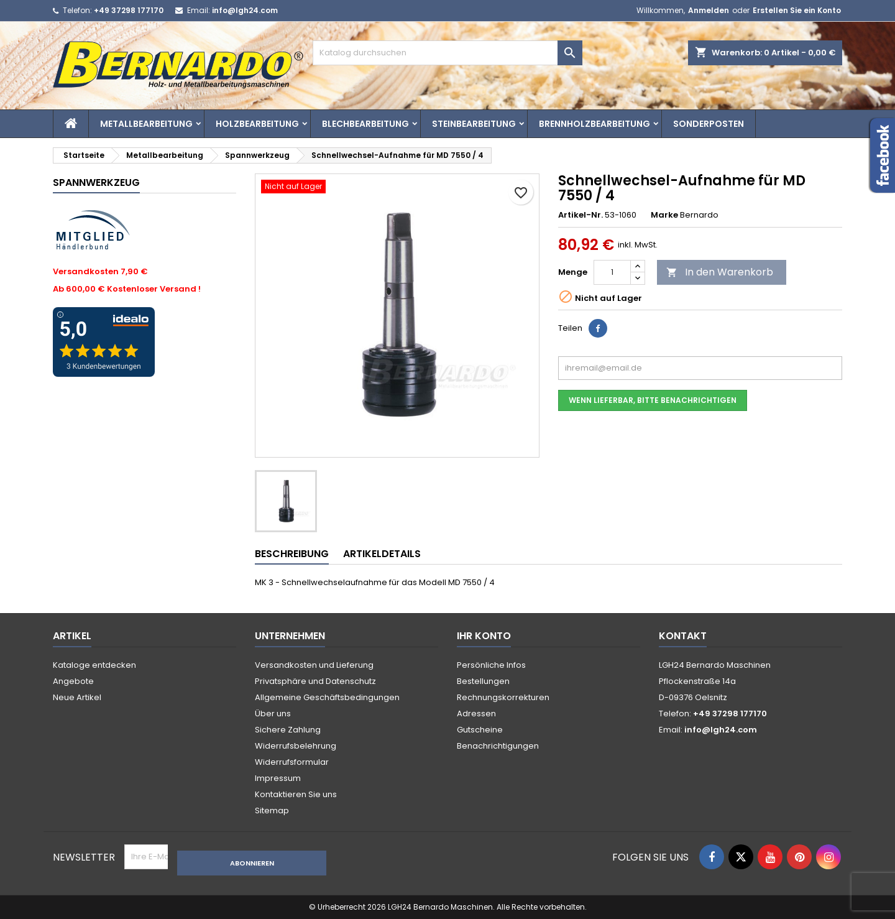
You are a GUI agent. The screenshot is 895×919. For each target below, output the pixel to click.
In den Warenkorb (719, 272)
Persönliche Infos (491, 665)
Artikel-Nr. (580, 215)
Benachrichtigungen (498, 746)
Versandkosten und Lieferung (314, 665)
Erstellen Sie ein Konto (797, 10)
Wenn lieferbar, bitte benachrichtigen (653, 400)
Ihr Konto (484, 636)
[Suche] (447, 52)
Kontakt (683, 636)
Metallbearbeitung (146, 124)
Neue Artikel (77, 697)
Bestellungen (483, 681)
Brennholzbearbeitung (594, 124)
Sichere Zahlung (288, 730)
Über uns (273, 713)
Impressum (278, 778)
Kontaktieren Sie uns (296, 794)
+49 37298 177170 (128, 10)
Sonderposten (708, 124)
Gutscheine (480, 730)
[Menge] (612, 272)
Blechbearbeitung (365, 124)
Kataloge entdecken (94, 665)
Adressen (476, 713)
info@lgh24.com (245, 10)
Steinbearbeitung (474, 124)
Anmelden (708, 10)
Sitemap (272, 810)
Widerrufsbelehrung (295, 746)
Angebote (73, 681)
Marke (664, 215)
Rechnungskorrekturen (503, 697)
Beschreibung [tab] (292, 554)
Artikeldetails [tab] (382, 554)
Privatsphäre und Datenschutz (315, 681)
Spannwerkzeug (96, 182)
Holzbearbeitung (257, 124)
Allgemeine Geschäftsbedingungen (327, 697)
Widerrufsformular (292, 762)
